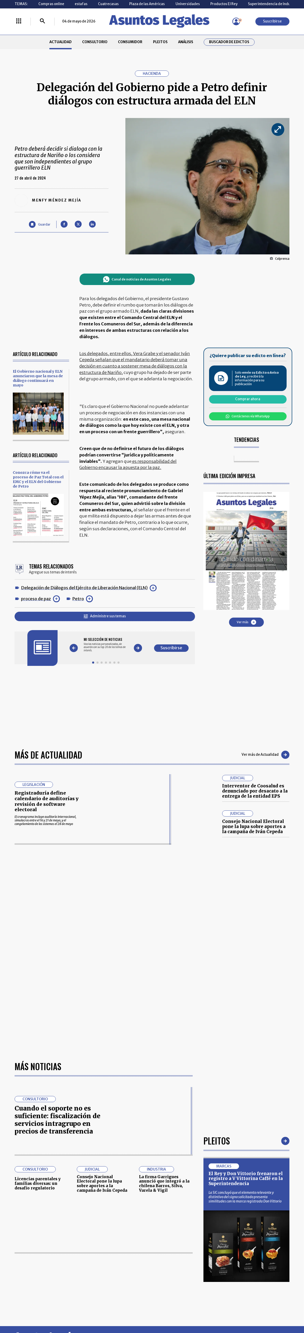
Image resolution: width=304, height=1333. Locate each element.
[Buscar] (42, 21)
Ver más (246, 622)
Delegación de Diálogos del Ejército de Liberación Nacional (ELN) (84, 588)
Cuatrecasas (108, 4)
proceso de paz (36, 598)
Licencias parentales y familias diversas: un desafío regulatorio (38, 1183)
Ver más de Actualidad (265, 755)
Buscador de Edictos (229, 42)
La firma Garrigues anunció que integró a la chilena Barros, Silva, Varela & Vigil (164, 1183)
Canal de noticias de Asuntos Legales (137, 279)
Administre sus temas (105, 616)
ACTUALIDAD (60, 42)
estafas (81, 4)
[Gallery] (106, 644)
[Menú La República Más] (19, 21)
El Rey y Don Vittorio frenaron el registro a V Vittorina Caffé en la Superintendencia (246, 1179)
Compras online (51, 4)
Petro (78, 598)
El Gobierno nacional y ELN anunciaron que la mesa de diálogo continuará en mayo (38, 378)
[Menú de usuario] (236, 21)
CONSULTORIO (94, 42)
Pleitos (216, 1141)
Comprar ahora (247, 399)
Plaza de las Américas (147, 4)
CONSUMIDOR (130, 42)
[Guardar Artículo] (39, 224)
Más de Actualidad (48, 755)
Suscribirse (272, 21)
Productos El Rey (223, 4)
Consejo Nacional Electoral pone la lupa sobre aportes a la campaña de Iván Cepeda (254, 826)
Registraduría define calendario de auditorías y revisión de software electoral (47, 801)
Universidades (188, 4)
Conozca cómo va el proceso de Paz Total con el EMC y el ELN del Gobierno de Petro (38, 479)
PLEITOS (160, 42)
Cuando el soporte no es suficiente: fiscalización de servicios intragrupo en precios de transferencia (57, 1119)
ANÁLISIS (185, 42)
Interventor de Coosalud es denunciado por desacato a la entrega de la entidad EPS (255, 791)
